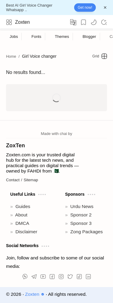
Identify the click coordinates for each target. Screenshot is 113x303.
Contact (13, 180)
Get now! (85, 7)
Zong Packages (86, 231)
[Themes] (62, 36)
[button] (93, 22)
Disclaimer (26, 231)
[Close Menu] (105, 7)
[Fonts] (36, 36)
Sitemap (31, 180)
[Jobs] (14, 36)
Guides (22, 206)
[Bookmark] (83, 22)
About (21, 214)
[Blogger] (89, 36)
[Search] (103, 22)
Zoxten (22, 22)
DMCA (22, 223)
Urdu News (81, 206)
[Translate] (73, 22)
